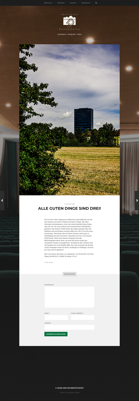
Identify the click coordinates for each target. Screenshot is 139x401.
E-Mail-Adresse (77, 313)
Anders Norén (73, 392)
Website (47, 323)
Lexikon (73, 3)
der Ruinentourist (73, 388)
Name (47, 313)
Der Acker (49, 262)
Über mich (48, 3)
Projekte (60, 3)
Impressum (85, 3)
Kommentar (49, 285)
